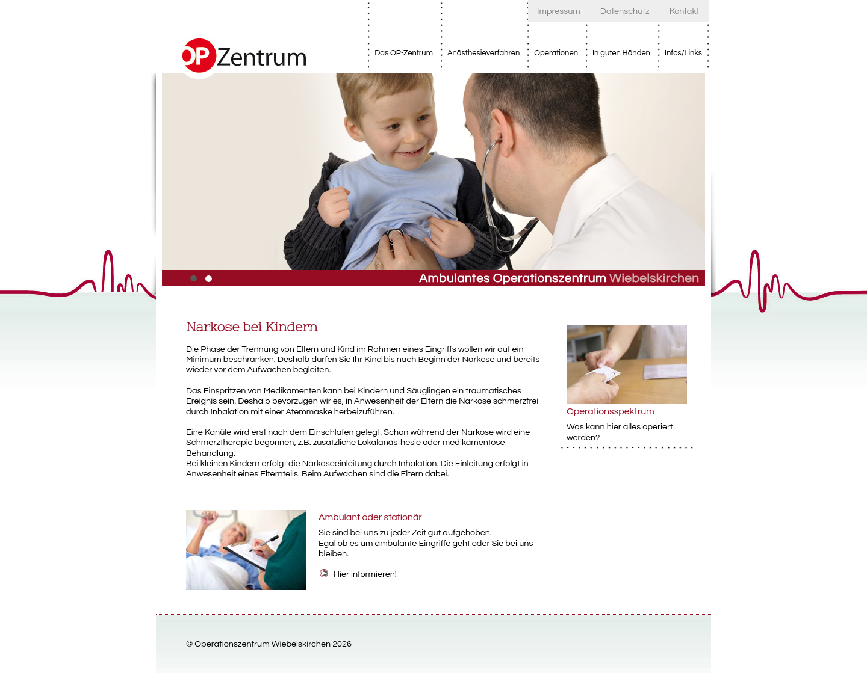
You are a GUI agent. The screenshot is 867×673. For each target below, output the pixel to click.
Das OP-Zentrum (403, 53)
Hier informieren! (365, 574)
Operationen (556, 53)
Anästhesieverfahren (483, 53)
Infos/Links (683, 53)
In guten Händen (621, 53)
